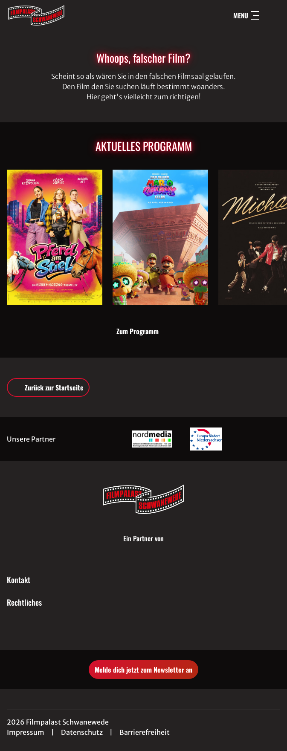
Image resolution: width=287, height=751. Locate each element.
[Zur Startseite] (66, 15)
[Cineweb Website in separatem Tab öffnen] (143, 546)
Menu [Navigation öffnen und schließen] (246, 15)
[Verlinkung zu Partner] (152, 438)
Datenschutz (82, 732)
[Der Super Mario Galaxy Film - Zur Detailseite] (160, 237)
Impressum (25, 732)
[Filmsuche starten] (271, 15)
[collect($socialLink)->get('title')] (134, 631)
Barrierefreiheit (144, 732)
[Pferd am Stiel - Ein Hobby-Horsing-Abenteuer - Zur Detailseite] (54, 237)
